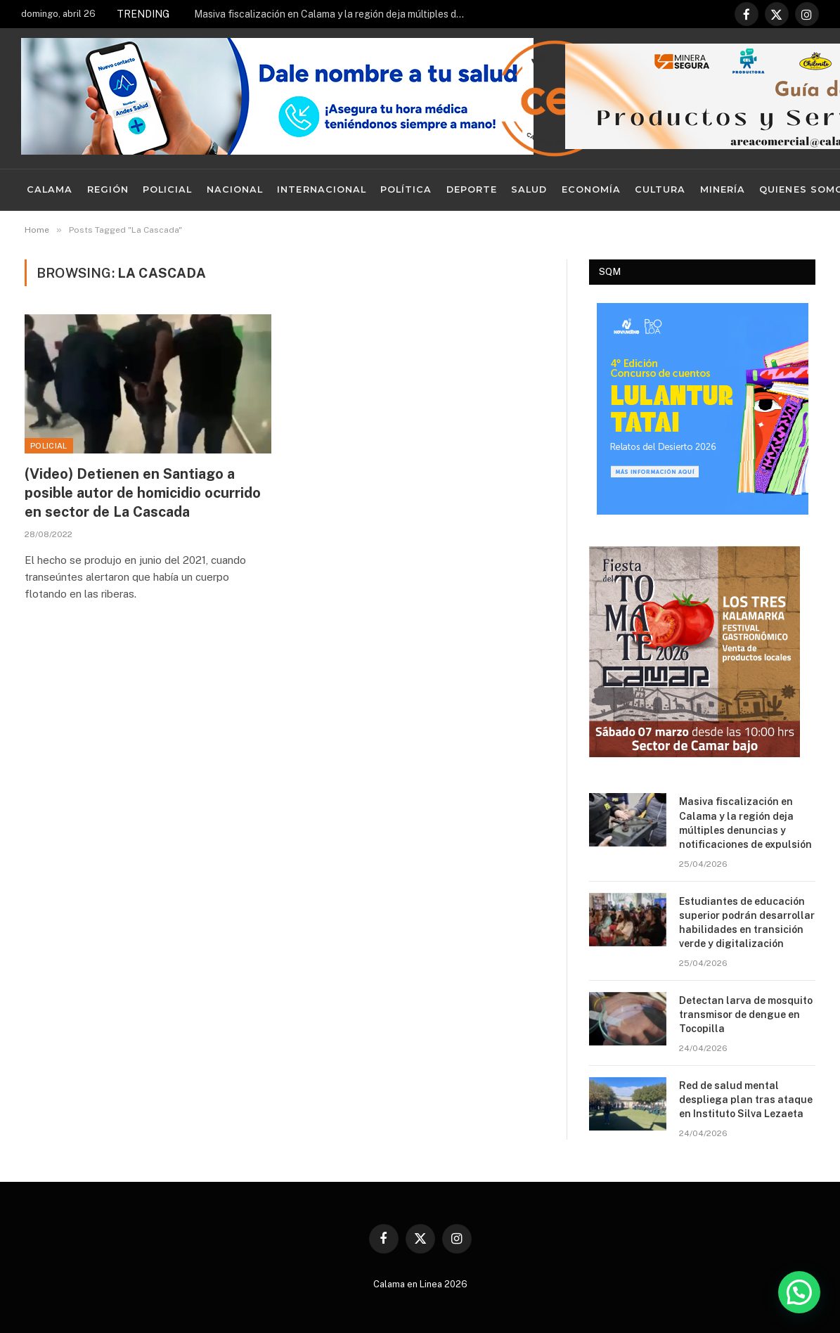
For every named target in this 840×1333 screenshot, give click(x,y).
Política (406, 189)
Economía (591, 189)
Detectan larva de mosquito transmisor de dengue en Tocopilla (746, 1014)
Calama (49, 189)
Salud (529, 189)
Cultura (660, 189)
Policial (167, 189)
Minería (722, 189)
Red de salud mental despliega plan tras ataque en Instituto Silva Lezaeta (746, 1099)
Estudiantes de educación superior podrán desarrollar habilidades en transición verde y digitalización (747, 922)
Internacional (321, 189)
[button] (799, 1292)
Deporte (471, 189)
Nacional (235, 189)
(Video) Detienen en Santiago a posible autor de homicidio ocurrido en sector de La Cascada (143, 492)
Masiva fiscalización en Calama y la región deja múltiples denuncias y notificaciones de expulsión (334, 14)
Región (108, 189)
